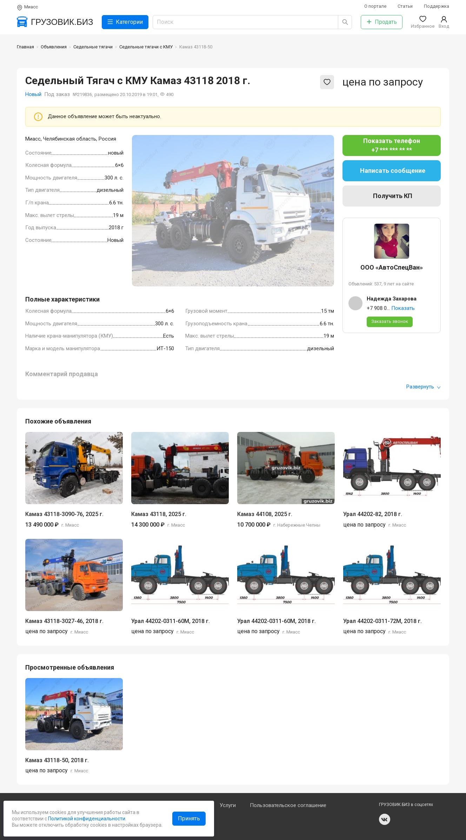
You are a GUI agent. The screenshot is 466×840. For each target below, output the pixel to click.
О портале (375, 6)
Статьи (405, 6)
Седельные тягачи (93, 46)
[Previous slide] (142, 210)
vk (384, 819)
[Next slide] (323, 210)
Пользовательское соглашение (288, 805)
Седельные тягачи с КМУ (146, 46)
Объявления (54, 46)
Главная (25, 46)
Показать (403, 308)
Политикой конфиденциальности (86, 818)
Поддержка (436, 6)
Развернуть (423, 387)
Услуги (228, 805)
